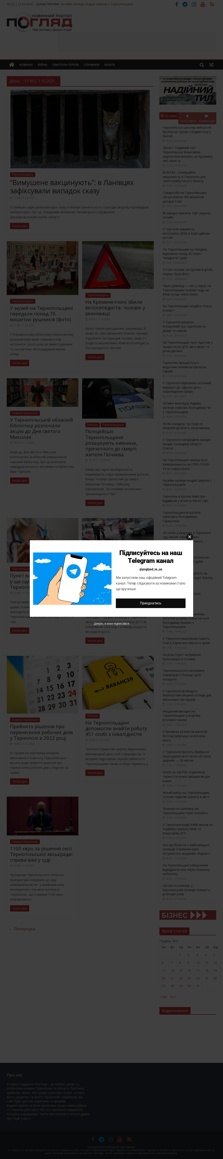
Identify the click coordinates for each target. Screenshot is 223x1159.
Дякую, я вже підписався (111, 623)
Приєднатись (150, 603)
